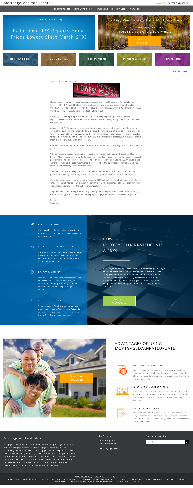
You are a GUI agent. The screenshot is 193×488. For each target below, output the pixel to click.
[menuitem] (63, 9)
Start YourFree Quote (144, 41)
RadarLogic (55, 203)
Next (185, 71)
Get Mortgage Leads (108, 448)
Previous (177, 71)
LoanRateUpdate (106, 440)
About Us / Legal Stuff (156, 436)
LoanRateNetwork (107, 443)
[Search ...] (165, 442)
